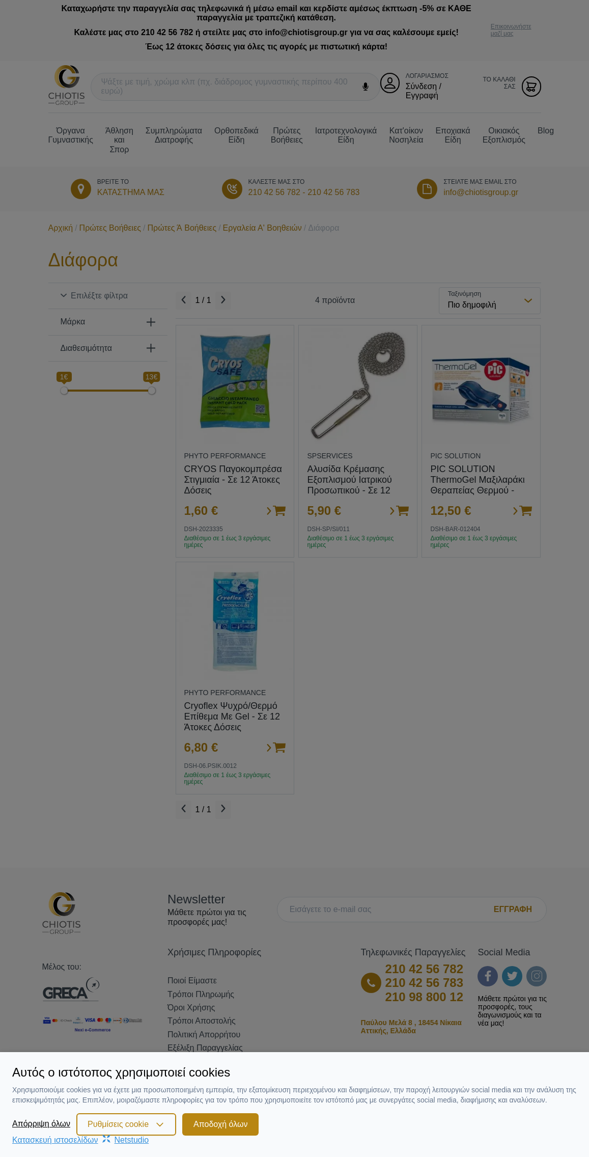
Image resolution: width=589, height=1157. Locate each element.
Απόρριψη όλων (41, 1123)
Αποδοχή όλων (220, 1124)
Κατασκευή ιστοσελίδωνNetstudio (80, 1140)
